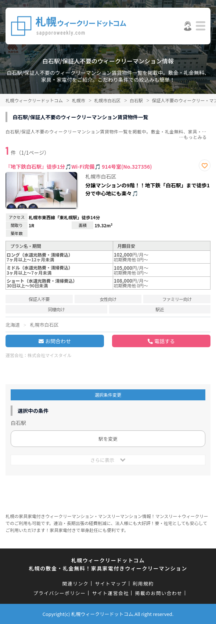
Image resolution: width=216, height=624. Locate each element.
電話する (164, 341)
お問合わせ (58, 341)
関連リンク (75, 583)
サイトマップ (110, 583)
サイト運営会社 (110, 593)
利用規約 (143, 583)
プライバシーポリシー (59, 593)
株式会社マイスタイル (50, 355)
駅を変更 (108, 438)
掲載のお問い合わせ (159, 593)
